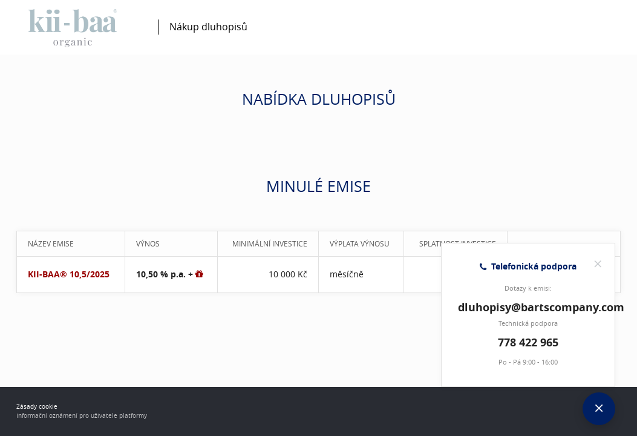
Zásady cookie (36, 407)
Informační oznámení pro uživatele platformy (81, 416)
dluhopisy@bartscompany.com (541, 307)
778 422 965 (528, 342)
